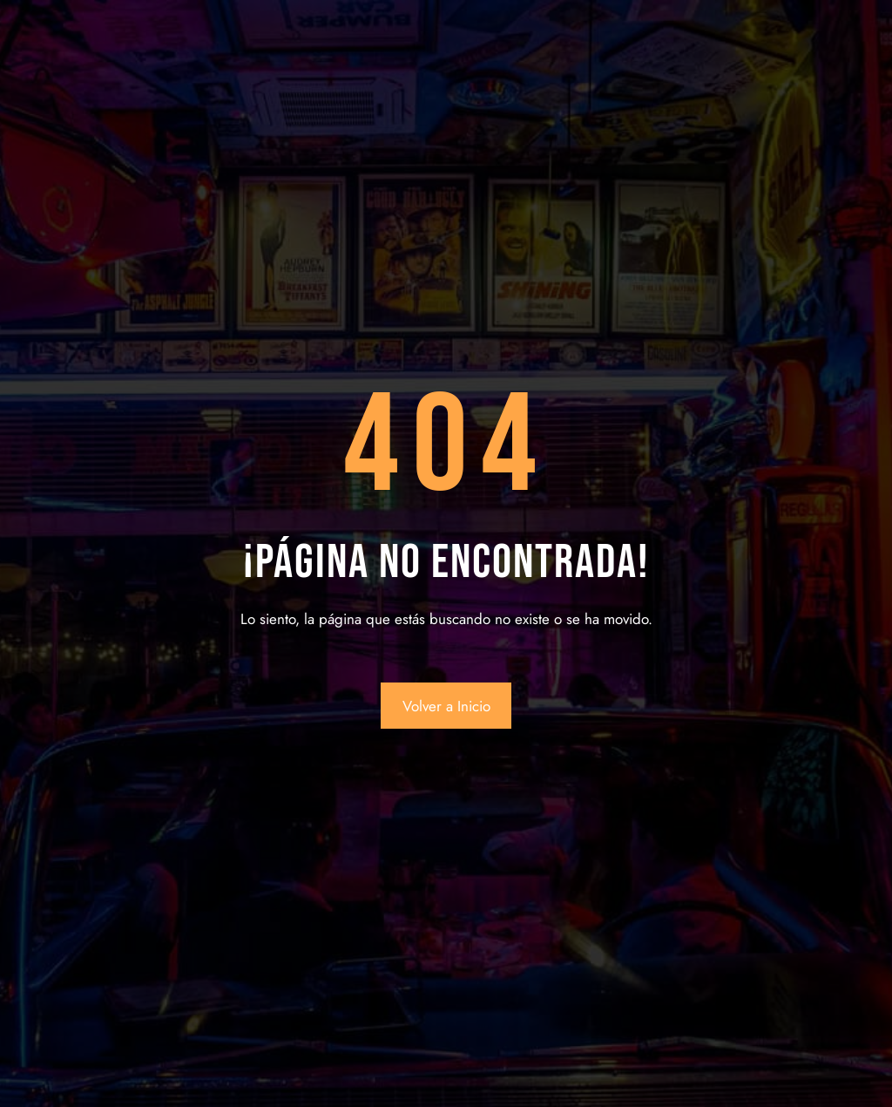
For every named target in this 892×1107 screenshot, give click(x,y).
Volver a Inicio (446, 706)
